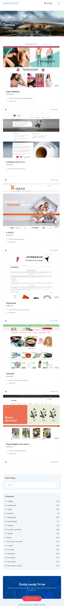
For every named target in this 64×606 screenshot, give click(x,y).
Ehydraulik (11, 299)
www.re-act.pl (10, 3)
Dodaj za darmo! (32, 595)
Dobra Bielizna (13, 87)
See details (54, 105)
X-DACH (10, 228)
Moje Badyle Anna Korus (17, 440)
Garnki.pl (10, 369)
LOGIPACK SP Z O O (15, 158)
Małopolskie (19, 16)
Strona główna (8, 16)
